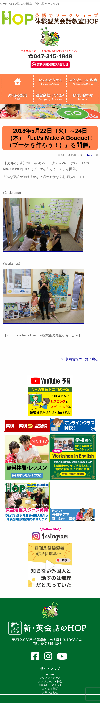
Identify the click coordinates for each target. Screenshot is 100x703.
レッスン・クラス (50, 677)
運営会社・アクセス (50, 685)
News (90, 155)
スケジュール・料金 (50, 681)
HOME (50, 674)
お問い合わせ (50, 692)
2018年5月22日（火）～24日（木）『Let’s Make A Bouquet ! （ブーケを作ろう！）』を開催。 (50, 138)
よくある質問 (50, 688)
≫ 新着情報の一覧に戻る (79, 359)
